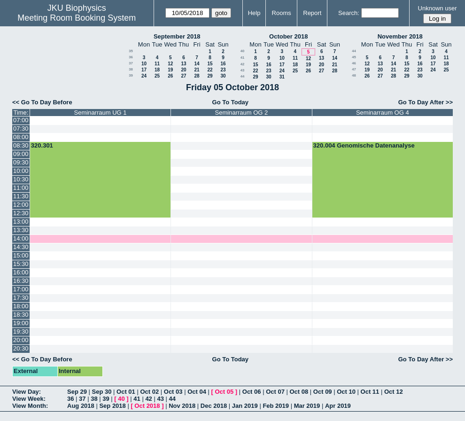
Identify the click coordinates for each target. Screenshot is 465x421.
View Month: (30, 405)
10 (144, 63)
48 (354, 75)
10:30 (21, 179)
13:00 (21, 221)
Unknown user (437, 8)
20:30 (21, 348)
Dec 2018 (214, 405)
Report (312, 12)
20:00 (21, 339)
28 (196, 75)
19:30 (21, 331)
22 (209, 69)
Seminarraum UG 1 (100, 112)
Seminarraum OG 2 (241, 112)
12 (170, 63)
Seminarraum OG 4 (382, 112)
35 (131, 51)
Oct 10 (346, 391)
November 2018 (400, 36)
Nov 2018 (182, 405)
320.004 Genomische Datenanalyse (364, 145)
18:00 (21, 306)
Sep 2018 (112, 405)
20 (183, 69)
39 (131, 75)
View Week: (29, 398)
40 (242, 51)
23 (222, 69)
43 (242, 70)
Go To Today (230, 102)
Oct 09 (322, 391)
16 (222, 63)
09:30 (21, 162)
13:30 (21, 230)
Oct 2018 (147, 405)
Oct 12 (393, 391)
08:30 (21, 145)
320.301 (42, 145)
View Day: (26, 391)
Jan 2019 (245, 405)
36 (131, 57)
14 (196, 63)
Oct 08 (298, 391)
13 (183, 63)
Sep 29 (77, 391)
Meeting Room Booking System (76, 18)
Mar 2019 (307, 405)
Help (254, 12)
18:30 (21, 314)
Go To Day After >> (425, 102)
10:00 (21, 170)
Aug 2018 (80, 405)
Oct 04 (196, 391)
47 (354, 69)
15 (209, 63)
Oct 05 (224, 391)
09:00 (21, 153)
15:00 (21, 255)
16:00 (21, 272)
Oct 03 (173, 391)
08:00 (21, 136)
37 (131, 63)
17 (144, 69)
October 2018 (288, 36)
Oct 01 (125, 391)
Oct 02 (149, 391)
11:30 (21, 196)
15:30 (21, 263)
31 (282, 76)
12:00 (21, 204)
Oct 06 (251, 391)
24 (144, 75)
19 (170, 69)
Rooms (281, 12)
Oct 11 (370, 391)
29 (209, 75)
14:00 (21, 238)
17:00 (21, 289)
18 (157, 69)
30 (222, 75)
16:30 (21, 280)
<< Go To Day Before (42, 102)
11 (157, 63)
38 (131, 69)
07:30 (21, 128)
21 (196, 69)
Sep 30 (102, 391)
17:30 (21, 297)
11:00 (21, 187)
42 (242, 64)
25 (157, 75)
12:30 (21, 213)
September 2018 (177, 36)
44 (242, 76)
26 (170, 75)
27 (183, 75)
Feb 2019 (276, 405)
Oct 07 (275, 391)
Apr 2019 (338, 405)
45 (354, 57)
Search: (348, 12)
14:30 (21, 246)
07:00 (21, 120)
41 (242, 57)
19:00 (21, 323)
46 (354, 63)
